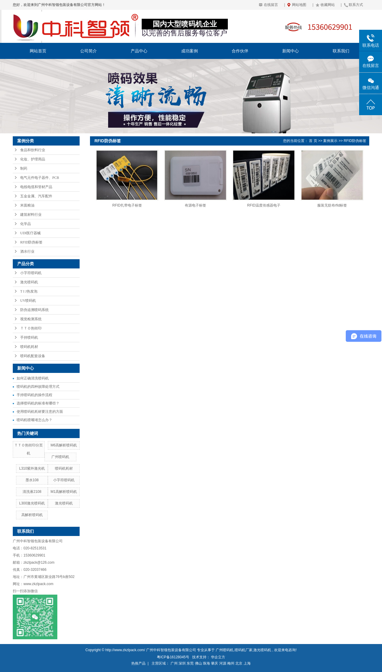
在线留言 (271, 5)
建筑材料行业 (31, 214)
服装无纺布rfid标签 (332, 205)
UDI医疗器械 (30, 233)
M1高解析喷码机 (63, 492)
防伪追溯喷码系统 (34, 310)
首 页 (313, 141)
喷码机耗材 (29, 347)
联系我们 (341, 51)
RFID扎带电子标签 (127, 205)
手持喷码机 (29, 337)
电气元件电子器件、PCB (39, 178)
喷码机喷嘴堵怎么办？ (34, 420)
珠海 (206, 663)
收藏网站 (328, 5)
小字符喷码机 (31, 273)
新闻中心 (290, 51)
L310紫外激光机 (32, 468)
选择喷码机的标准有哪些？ (38, 403)
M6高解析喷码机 (63, 445)
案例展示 (330, 141)
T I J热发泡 (28, 291)
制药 (23, 168)
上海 (247, 663)
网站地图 (299, 5)
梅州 (230, 663)
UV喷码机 (28, 301)
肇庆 (214, 663)
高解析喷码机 (32, 515)
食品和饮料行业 (32, 150)
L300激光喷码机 (32, 503)
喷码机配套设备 (32, 356)
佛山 (198, 663)
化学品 (25, 224)
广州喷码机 (60, 457)
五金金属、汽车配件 (36, 196)
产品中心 (139, 51)
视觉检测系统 (31, 319)
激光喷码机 (29, 282)
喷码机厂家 (243, 650)
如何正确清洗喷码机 (33, 378)
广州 (174, 663)
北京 (238, 663)
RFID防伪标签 (31, 242)
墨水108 (32, 480)
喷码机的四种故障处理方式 (38, 387)
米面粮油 (27, 205)
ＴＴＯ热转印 (31, 328)
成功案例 (189, 51)
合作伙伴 (240, 51)
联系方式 (356, 5)
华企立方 (218, 657)
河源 (222, 663)
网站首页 (38, 51)
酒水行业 (27, 251)
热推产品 (138, 663)
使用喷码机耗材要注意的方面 (40, 412)
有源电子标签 (195, 205)
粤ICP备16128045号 (173, 657)
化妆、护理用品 (32, 159)
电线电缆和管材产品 (36, 187)
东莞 (190, 663)
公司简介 (88, 51)
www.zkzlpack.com (38, 584)
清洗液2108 (32, 492)
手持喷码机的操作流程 (34, 395)
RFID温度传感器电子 (263, 205)
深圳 (182, 663)
